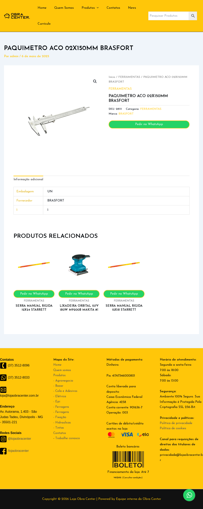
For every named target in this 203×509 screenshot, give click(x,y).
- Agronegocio (63, 380)
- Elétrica (59, 396)
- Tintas (58, 427)
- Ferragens (61, 407)
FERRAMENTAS (129, 77)
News (125, 8)
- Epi (56, 401)
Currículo (43, 23)
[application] (93, 8)
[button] (94, 81)
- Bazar (58, 386)
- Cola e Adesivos (65, 391)
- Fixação (59, 417)
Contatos (108, 8)
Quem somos (62, 370)
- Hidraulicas (62, 422)
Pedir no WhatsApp (149, 124)
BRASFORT (126, 113)
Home (41, 8)
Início (112, 77)
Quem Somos (61, 8)
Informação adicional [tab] (29, 179)
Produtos (86, 8)
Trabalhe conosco (67, 438)
